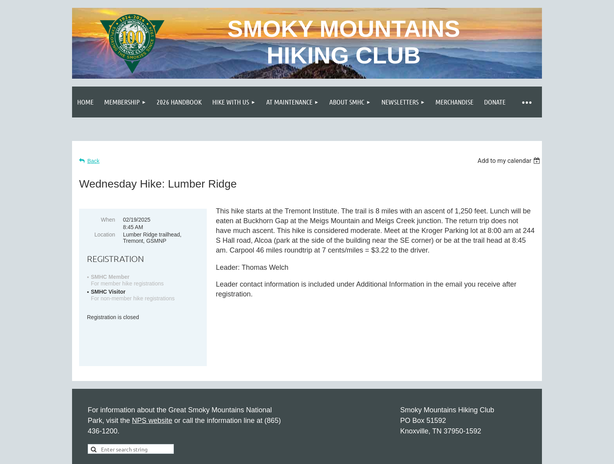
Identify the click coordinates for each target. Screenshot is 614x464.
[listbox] (509, 161)
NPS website (152, 384)
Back (93, 161)
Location (104, 234)
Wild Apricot (452, 454)
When (108, 220)
